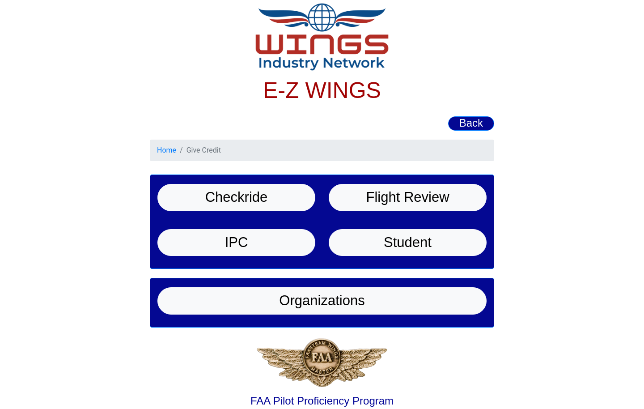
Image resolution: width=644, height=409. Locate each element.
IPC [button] (236, 242)
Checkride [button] (236, 197)
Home (166, 150)
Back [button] (471, 123)
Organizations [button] (321, 300)
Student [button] (408, 242)
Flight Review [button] (407, 197)
